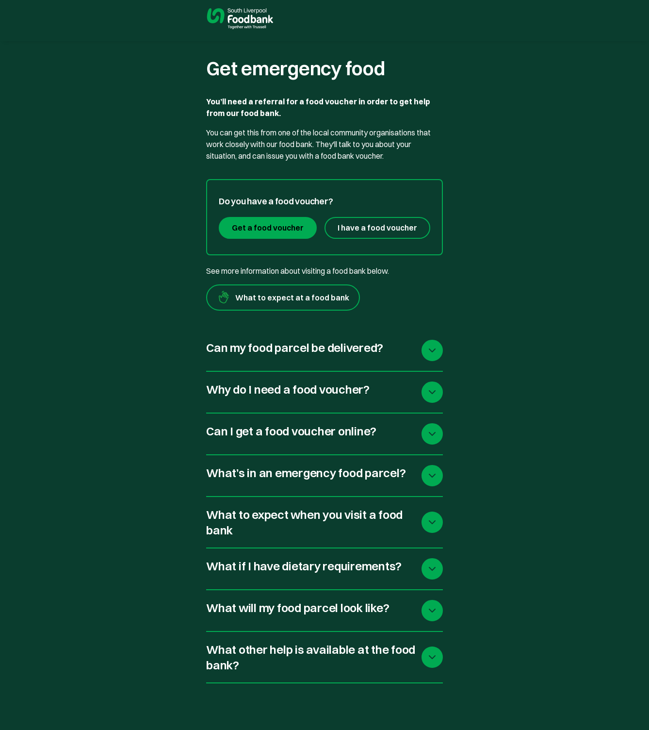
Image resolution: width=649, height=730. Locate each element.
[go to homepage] (240, 20)
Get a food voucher (268, 227)
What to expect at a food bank (283, 297)
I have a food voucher (377, 227)
